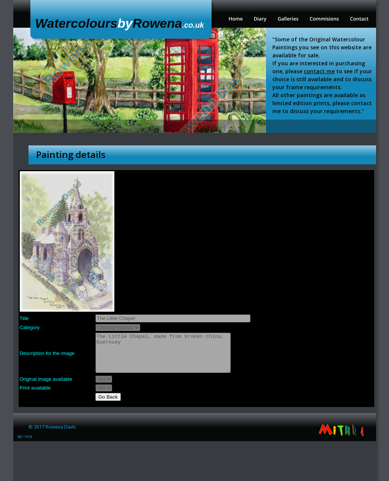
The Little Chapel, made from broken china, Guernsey (163, 353)
